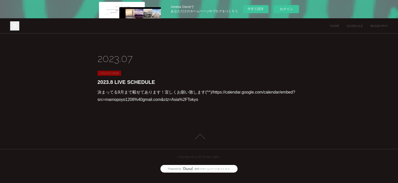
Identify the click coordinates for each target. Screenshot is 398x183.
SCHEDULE (355, 26)
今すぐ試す (255, 9)
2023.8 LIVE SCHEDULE (126, 82)
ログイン (286, 9)
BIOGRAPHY (379, 26)
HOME (334, 26)
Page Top (199, 136)
